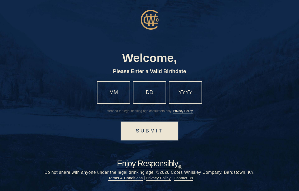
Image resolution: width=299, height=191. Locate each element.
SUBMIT (149, 131)
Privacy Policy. (183, 111)
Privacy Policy (158, 178)
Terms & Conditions (125, 178)
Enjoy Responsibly (147, 163)
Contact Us (183, 178)
